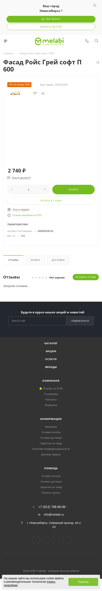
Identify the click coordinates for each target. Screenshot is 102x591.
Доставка (58, 260)
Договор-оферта (51, 454)
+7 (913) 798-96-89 (51, 507)
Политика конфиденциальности (51, 448)
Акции (51, 351)
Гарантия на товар (51, 443)
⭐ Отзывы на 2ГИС (51, 388)
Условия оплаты (51, 432)
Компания (50, 380)
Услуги (51, 359)
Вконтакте (36, 540)
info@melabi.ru (54, 514)
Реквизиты (51, 405)
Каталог (51, 343)
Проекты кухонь (51, 492)
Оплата (35, 260)
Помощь (51, 468)
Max (66, 540)
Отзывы (13, 260)
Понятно (83, 581)
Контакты (50, 399)
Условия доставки (51, 437)
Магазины (51, 426)
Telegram (46, 540)
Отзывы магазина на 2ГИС (27, 215)
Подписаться (80, 321)
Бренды (51, 367)
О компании (51, 394)
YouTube (56, 540)
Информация (51, 419)
